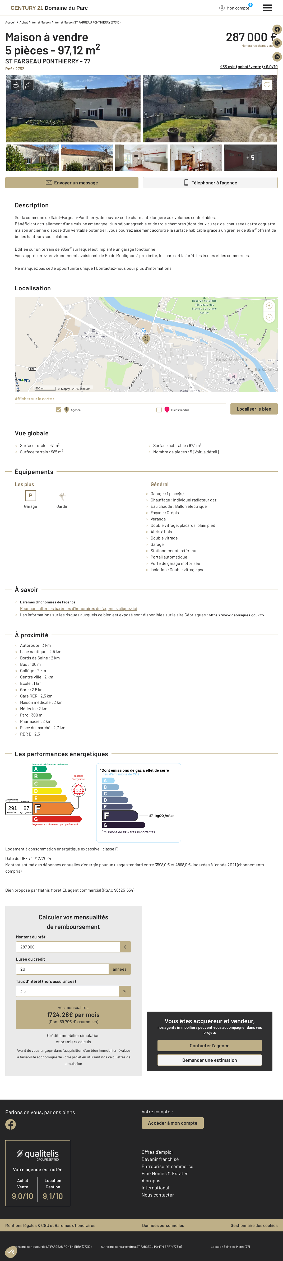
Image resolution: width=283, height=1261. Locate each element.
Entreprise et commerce (167, 1166)
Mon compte (234, 8)
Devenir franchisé (160, 1159)
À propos (151, 1180)
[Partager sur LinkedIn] (277, 57)
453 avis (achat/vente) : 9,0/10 (249, 66)
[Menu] (267, 7)
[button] (16, 85)
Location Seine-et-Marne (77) (230, 1246)
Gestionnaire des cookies (254, 1225)
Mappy (65, 388)
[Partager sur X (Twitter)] (277, 43)
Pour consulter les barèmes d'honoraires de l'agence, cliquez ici (78, 608)
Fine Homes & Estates (165, 1173)
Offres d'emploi (157, 1152)
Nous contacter (158, 1195)
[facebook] (10, 1124)
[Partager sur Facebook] (277, 29)
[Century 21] (49, 8)
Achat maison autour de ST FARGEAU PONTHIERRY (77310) (52, 1246)
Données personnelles (163, 1225)
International (155, 1187)
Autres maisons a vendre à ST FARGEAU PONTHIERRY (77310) (141, 1246)
